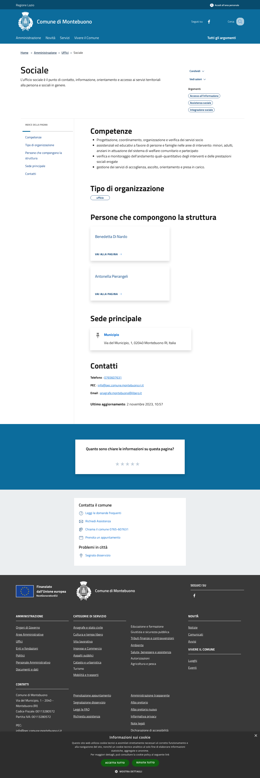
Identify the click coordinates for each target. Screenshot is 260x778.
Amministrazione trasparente (150, 695)
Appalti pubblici (83, 655)
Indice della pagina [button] (36, 125)
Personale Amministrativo (33, 662)
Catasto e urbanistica (87, 662)
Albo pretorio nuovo (144, 709)
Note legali (138, 723)
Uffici (65, 52)
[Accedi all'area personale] (224, 5)
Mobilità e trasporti (86, 674)
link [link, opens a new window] (167, 754)
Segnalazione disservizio (89, 702)
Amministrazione (45, 52)
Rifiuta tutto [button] (145, 762)
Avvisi (192, 641)
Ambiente (137, 645)
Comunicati (195, 634)
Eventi (192, 667)
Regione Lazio (25, 5)
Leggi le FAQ (81, 709)
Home (24, 52)
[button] (130, 771)
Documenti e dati (27, 669)
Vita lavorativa (83, 641)
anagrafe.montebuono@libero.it (121, 393)
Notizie (193, 627)
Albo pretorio (139, 702)
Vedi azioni (198, 79)
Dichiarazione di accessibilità (149, 730)
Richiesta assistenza (86, 716)
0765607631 (113, 377)
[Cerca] (239, 21)
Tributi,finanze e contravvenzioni (152, 638)
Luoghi (192, 660)
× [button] (255, 735)
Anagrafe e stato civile (88, 627)
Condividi (197, 71)
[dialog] (130, 755)
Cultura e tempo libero (88, 634)
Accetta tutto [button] (115, 762)
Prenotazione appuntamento (92, 695)
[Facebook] (205, 21)
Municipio (111, 334)
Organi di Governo (28, 627)
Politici (20, 655)
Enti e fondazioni (27, 648)
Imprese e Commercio (87, 648)
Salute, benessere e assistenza (151, 652)
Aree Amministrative (29, 634)
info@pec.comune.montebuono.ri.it (121, 385)
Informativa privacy (143, 716)
